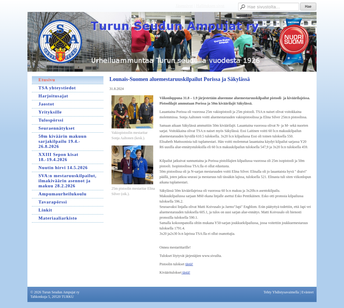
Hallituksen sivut (210, 6)
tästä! (189, 264)
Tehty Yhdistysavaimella (281, 292)
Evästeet (307, 292)
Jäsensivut (184, 6)
